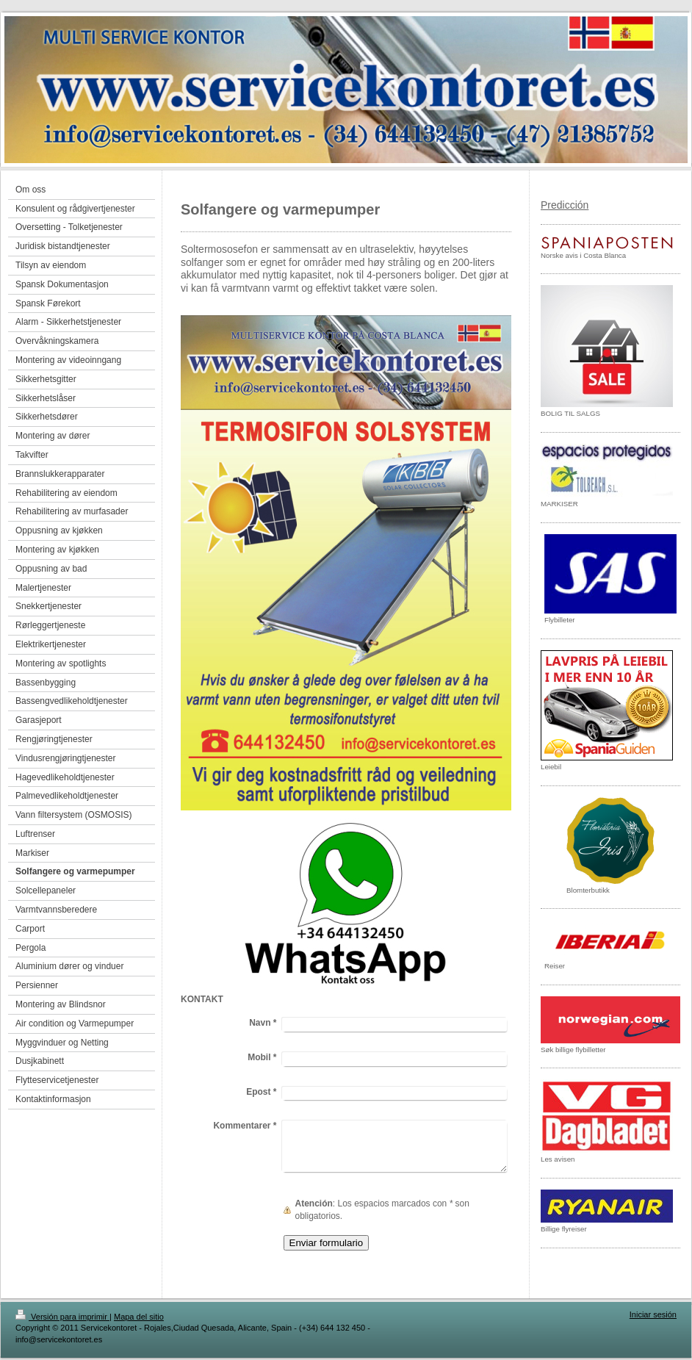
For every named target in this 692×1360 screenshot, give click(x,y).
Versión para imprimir (62, 1316)
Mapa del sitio (139, 1316)
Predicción (564, 205)
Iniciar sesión (653, 1314)
